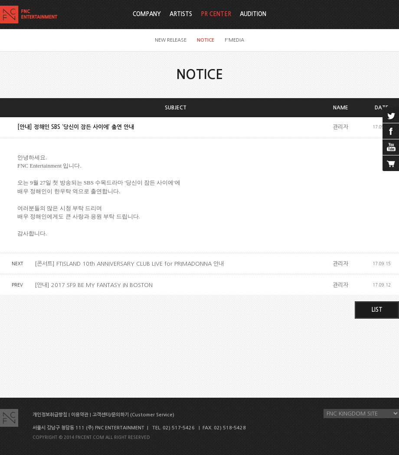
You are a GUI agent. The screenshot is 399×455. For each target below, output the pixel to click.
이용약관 (79, 414)
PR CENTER (216, 14)
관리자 (340, 127)
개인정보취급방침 (50, 414)
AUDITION (253, 14)
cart (391, 163)
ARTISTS (181, 14)
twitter (391, 115)
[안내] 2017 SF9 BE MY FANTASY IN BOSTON (94, 285)
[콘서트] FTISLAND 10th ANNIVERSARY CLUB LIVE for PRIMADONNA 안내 (129, 264)
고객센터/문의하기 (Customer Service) (133, 414)
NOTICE (205, 40)
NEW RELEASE (170, 40)
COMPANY (147, 14)
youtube (391, 147)
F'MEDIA (234, 40)
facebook (391, 131)
